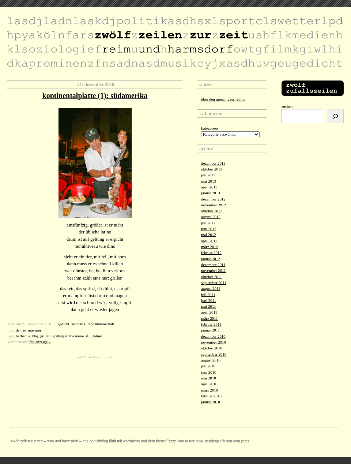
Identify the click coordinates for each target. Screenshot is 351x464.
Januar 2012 (210, 259)
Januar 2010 (210, 402)
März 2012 (209, 246)
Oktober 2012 (211, 211)
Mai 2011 (208, 306)
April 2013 (209, 187)
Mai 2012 (208, 234)
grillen (45, 336)
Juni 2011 (208, 300)
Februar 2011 (211, 324)
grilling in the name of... (72, 336)
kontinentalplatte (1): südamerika (95, 95)
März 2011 (209, 318)
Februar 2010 (211, 396)
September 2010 (213, 354)
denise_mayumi (28, 330)
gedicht (63, 324)
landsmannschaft (101, 324)
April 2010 (209, 384)
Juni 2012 (208, 229)
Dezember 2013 (213, 163)
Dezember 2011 (213, 264)
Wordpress (131, 441)
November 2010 (213, 342)
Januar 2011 (210, 330)
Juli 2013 (208, 175)
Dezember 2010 (213, 336)
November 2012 (213, 205)
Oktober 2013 (211, 169)
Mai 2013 (208, 181)
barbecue (23, 336)
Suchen (287, 106)
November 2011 (213, 270)
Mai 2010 (208, 378)
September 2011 (213, 282)
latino (97, 336)
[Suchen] (335, 116)
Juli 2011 (208, 294)
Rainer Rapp (194, 441)
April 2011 (209, 312)
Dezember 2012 (213, 199)
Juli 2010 (208, 366)
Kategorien (209, 128)
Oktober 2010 (211, 348)
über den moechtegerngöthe (223, 99)
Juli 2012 (208, 223)
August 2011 (210, 288)
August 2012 (210, 216)
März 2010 (209, 390)
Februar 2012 (211, 252)
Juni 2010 (208, 372)
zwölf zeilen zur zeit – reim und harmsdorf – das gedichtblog (59, 441)
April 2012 (209, 241)
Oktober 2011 (211, 276)
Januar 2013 (210, 193)
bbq (35, 336)
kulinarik (78, 324)
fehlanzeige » (39, 342)
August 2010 (210, 360)
